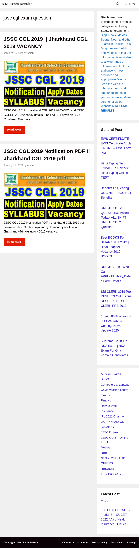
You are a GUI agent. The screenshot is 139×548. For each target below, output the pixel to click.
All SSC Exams (111, 374)
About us (83, 542)
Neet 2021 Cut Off (113, 458)
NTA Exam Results (17, 4)
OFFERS (107, 463)
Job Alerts (107, 427)
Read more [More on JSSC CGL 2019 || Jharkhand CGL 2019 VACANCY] (14, 129)
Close (104, 501)
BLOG (105, 379)
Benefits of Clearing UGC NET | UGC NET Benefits (116, 192)
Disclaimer (117, 542)
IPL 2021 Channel (112, 416)
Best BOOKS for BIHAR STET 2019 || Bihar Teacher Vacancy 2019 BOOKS (115, 247)
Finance (106, 400)
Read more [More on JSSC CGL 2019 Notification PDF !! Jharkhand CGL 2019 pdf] (14, 241)
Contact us (68, 542)
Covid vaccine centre (114, 390)
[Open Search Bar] (117, 4)
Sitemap (131, 542)
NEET (105, 452)
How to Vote (109, 406)
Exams (105, 395)
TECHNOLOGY (111, 474)
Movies (105, 447)
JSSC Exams (109, 432)
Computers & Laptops (115, 384)
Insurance (107, 411)
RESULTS (107, 468)
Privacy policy (99, 542)
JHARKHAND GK (112, 421)
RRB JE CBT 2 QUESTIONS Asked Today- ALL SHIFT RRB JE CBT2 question (115, 217)
